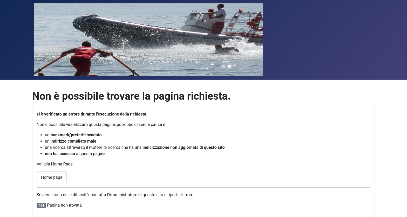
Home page (51, 177)
